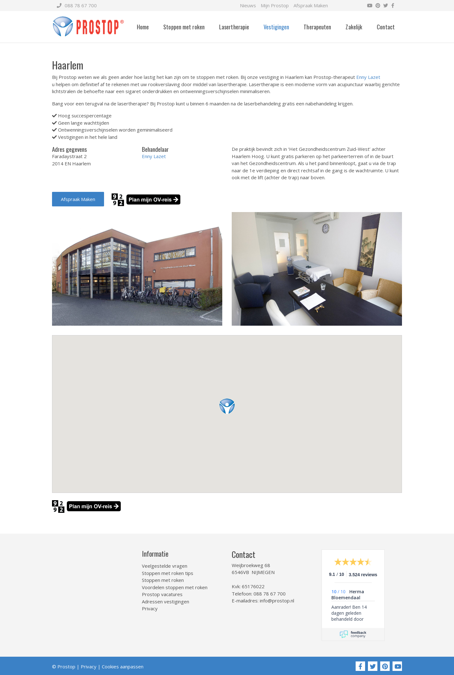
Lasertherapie (234, 27)
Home (143, 27)
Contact (386, 27)
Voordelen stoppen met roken (174, 587)
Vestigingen (276, 27)
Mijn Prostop (275, 5)
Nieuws (248, 5)
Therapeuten (317, 27)
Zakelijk (354, 27)
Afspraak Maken (311, 5)
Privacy (150, 608)
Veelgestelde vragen (164, 566)
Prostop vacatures (162, 594)
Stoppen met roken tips (167, 573)
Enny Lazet (368, 77)
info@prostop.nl (277, 600)
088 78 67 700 (77, 5)
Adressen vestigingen (165, 601)
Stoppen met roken (184, 27)
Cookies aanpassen (122, 666)
